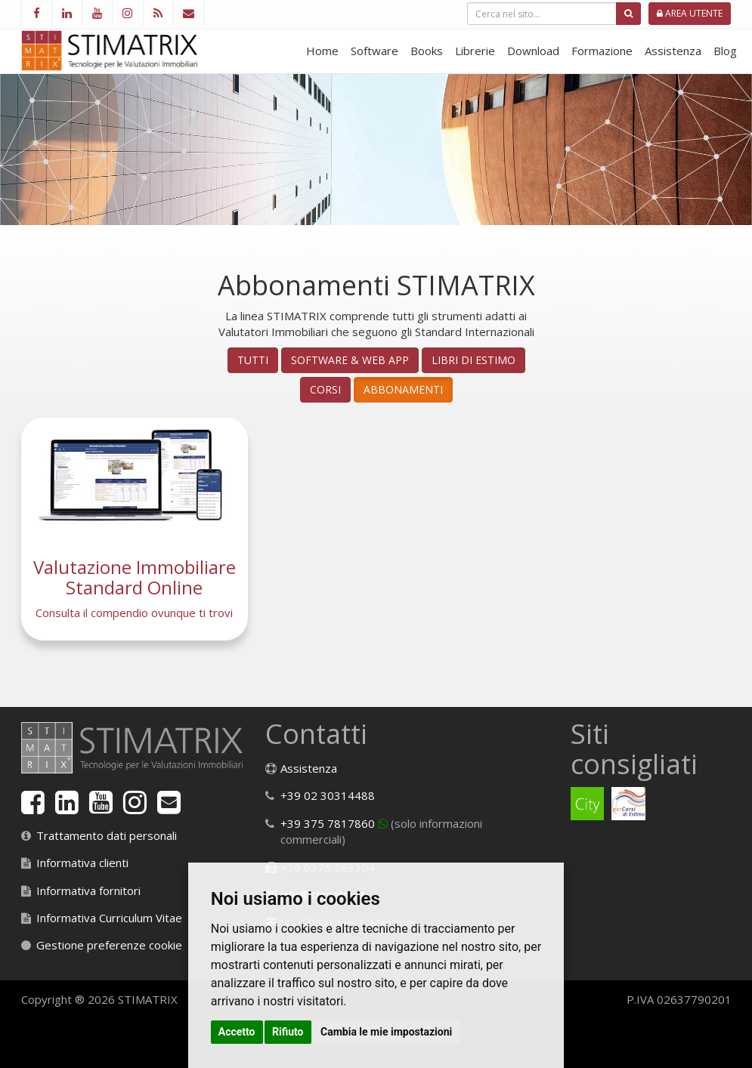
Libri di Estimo (473, 360)
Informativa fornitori (88, 890)
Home (322, 50)
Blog (725, 50)
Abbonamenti (403, 389)
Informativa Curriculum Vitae (109, 917)
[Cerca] (628, 13)
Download (533, 50)
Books (426, 50)
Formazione (602, 50)
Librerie (475, 50)
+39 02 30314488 (327, 795)
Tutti (252, 360)
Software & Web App (350, 360)
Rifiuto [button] (288, 1032)
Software (374, 50)
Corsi (325, 389)
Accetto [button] (236, 1032)
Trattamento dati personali (106, 835)
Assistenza (673, 50)
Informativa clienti (82, 862)
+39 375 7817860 (327, 823)
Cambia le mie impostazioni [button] (386, 1032)
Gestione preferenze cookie (109, 944)
